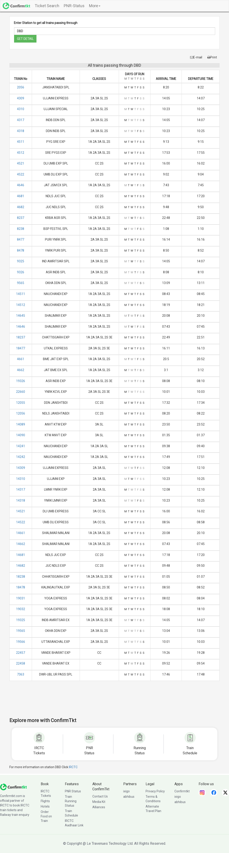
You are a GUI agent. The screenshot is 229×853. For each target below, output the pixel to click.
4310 (20, 109)
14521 (20, 511)
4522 (20, 174)
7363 (20, 674)
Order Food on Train (46, 816)
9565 (20, 283)
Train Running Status (70, 801)
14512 (20, 305)
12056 (20, 413)
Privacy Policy (155, 791)
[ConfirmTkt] (13, 787)
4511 (20, 141)
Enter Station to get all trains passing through (45, 23)
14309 (20, 468)
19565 (20, 631)
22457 (20, 652)
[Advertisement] (114, 702)
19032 (20, 609)
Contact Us (100, 796)
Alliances (98, 807)
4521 (20, 163)
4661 (20, 359)
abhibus (128, 796)
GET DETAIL (25, 39)
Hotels (45, 806)
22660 (20, 391)
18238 (20, 576)
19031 (20, 598)
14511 (20, 294)
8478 (20, 250)
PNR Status (73, 791)
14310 (20, 479)
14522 (20, 522)
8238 (20, 229)
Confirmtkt (182, 791)
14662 (20, 544)
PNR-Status (74, 5)
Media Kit (98, 802)
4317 (20, 120)
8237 (20, 218)
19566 (20, 641)
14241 (20, 446)
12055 (20, 402)
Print (212, 57)
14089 (20, 424)
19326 (20, 381)
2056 (20, 87)
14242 (20, 457)
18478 (20, 587)
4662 (20, 370)
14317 (20, 489)
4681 (20, 196)
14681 (20, 555)
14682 (20, 565)
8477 (20, 239)
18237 (20, 337)
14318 (20, 500)
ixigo (126, 791)
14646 (20, 326)
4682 (20, 207)
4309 (20, 98)
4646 (20, 185)
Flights (45, 801)
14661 (20, 533)
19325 (20, 620)
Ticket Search (47, 5)
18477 (20, 348)
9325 (20, 261)
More (94, 5)
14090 (20, 435)
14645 (20, 315)
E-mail (196, 57)
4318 (20, 131)
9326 (20, 272)
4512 (20, 152)
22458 (20, 663)
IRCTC (73, 767)
